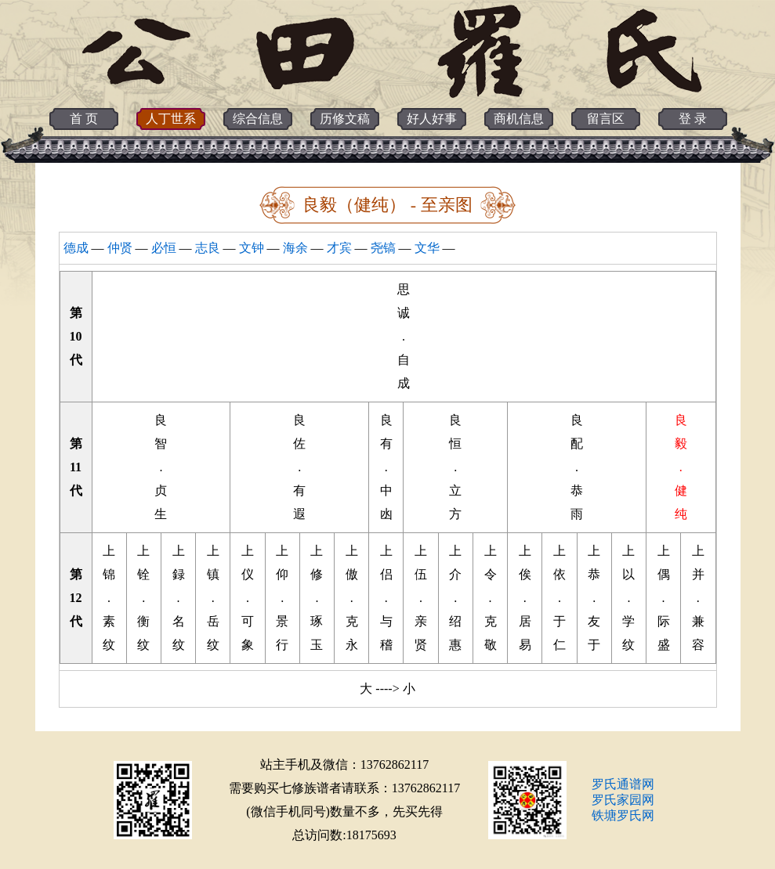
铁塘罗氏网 (623, 815)
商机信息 (519, 118)
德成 (76, 247)
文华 (427, 247)
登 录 (693, 118)
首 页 (84, 118)
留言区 (606, 118)
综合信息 (258, 118)
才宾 (339, 247)
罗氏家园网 (623, 799)
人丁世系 (171, 118)
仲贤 (119, 247)
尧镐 (383, 247)
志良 (207, 247)
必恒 (163, 247)
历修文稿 (345, 118)
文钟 (251, 247)
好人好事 (432, 118)
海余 (295, 247)
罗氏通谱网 (623, 784)
